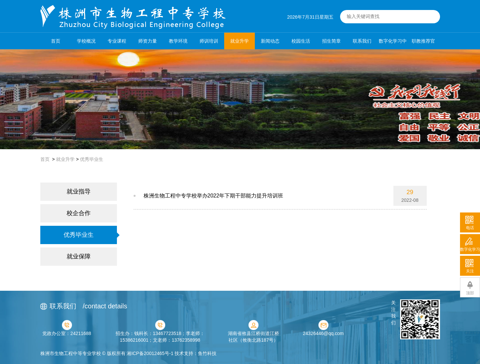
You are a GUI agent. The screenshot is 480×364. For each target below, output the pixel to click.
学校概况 (86, 41)
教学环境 (178, 41)
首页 (55, 41)
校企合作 (79, 213)
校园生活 (300, 41)
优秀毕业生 (91, 159)
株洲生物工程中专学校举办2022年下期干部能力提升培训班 (213, 195)
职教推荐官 (423, 41)
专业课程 (117, 41)
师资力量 (147, 41)
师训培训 (209, 41)
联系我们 (362, 41)
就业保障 (79, 256)
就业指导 (79, 191)
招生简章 (331, 41)
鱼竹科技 (207, 353)
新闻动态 (270, 41)
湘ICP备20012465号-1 (150, 353)
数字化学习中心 (393, 43)
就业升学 (239, 41)
